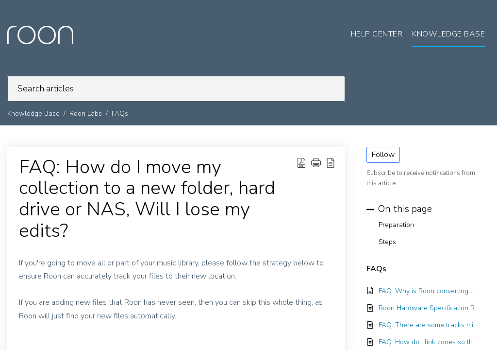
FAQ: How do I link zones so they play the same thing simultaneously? (429, 342)
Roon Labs (85, 113)
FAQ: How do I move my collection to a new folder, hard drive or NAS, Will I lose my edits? (147, 199)
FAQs (120, 113)
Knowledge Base (33, 113)
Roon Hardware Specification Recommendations (429, 308)
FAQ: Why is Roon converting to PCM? (429, 291)
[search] (176, 89)
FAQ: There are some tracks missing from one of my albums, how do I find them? (429, 325)
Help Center (377, 34)
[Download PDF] (301, 163)
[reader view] (330, 163)
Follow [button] (383, 154)
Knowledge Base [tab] (448, 34)
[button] (316, 163)
